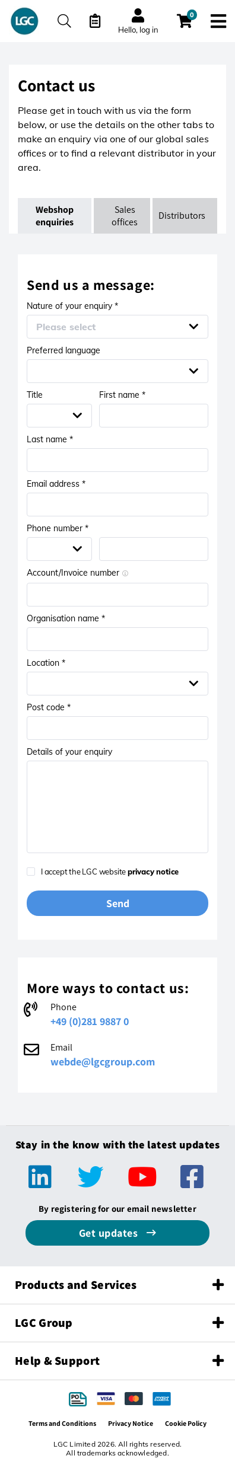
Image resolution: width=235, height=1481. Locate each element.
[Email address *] (117, 504)
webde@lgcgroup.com (102, 1061)
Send (117, 903)
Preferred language (63, 350)
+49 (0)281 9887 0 (89, 1021)
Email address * (56, 483)
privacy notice (153, 871)
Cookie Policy (186, 1423)
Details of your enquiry (69, 751)
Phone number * (57, 528)
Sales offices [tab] (125, 215)
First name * (122, 395)
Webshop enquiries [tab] (55, 215)
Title (35, 395)
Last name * (50, 439)
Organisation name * (66, 618)
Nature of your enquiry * (72, 306)
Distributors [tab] (181, 215)
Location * (46, 662)
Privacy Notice (130, 1423)
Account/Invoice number (77, 572)
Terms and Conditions (62, 1423)
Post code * (49, 707)
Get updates (110, 1233)
